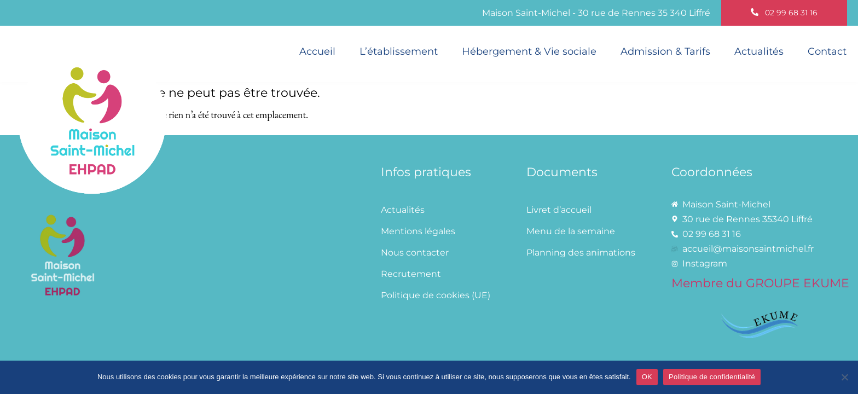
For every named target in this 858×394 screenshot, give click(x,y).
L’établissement (399, 51)
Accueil (317, 51)
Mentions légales (418, 231)
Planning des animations (580, 252)
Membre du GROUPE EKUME (760, 283)
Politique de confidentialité (712, 377)
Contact (827, 51)
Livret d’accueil (559, 210)
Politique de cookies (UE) (435, 295)
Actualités (759, 51)
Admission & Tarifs (665, 51)
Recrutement (411, 274)
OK (647, 377)
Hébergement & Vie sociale (529, 51)
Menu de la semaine (570, 231)
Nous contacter (415, 252)
